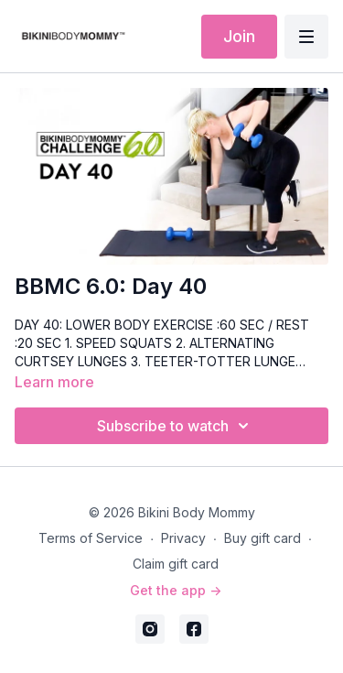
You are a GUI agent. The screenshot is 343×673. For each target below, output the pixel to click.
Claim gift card (176, 563)
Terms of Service (90, 538)
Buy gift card (262, 538)
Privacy (183, 538)
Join (239, 36)
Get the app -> (175, 590)
